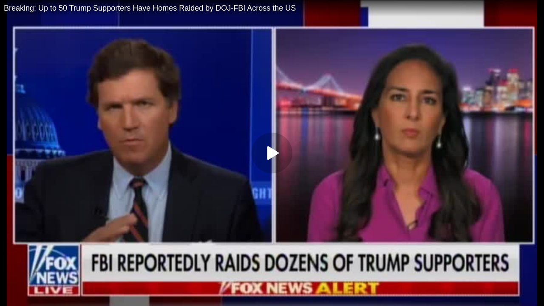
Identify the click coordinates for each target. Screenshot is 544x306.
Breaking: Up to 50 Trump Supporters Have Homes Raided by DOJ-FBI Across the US (150, 8)
